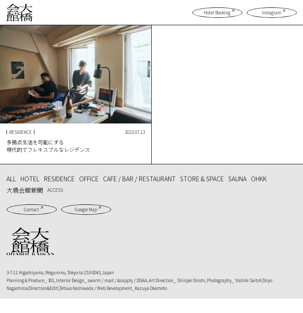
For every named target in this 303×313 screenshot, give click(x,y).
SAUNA (237, 178)
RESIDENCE (59, 178)
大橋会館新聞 (25, 190)
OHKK (258, 178)
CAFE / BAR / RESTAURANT (139, 178)
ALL (11, 178)
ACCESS (55, 189)
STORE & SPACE (202, 178)
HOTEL (30, 178)
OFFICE (89, 178)
